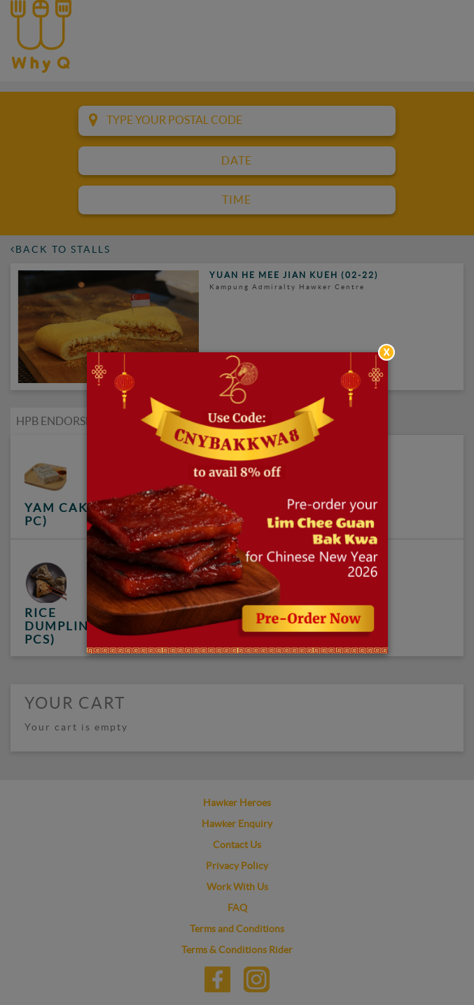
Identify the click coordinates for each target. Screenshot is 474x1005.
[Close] (386, 352)
